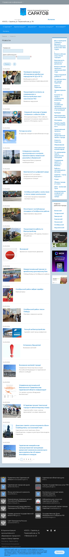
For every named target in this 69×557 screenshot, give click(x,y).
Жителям (51, 19)
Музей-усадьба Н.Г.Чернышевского (59, 124)
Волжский (58, 211)
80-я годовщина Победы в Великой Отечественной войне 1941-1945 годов (60, 45)
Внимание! (24, 249)
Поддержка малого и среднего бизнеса (58, 162)
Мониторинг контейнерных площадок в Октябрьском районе (36, 210)
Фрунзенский (59, 227)
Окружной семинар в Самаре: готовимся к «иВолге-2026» (35, 113)
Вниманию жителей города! (30, 365)
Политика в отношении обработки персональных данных (11, 546)
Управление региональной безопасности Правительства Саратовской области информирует (32, 387)
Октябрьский (59, 225)
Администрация (19, 27)
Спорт (56, 179)
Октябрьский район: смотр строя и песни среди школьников (36, 193)
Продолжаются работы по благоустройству (33, 230)
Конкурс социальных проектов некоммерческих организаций (60, 106)
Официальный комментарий (59, 148)
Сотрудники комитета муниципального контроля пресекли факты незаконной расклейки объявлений (33, 154)
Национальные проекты (59, 130)
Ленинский (58, 222)
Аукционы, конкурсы (45, 27)
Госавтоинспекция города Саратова (60, 81)
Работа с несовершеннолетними (59, 170)
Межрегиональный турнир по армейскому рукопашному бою (35, 270)
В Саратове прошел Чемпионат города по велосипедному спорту (36, 406)
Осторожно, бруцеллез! (32, 345)
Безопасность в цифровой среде (36, 172)
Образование (59, 145)
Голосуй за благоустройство (34, 329)
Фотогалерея (60, 27)
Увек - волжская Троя (60, 187)
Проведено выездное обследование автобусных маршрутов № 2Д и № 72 (34, 74)
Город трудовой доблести (60, 75)
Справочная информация (12, 2)
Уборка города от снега (59, 183)
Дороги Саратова (57, 86)
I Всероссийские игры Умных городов (60, 54)
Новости (13, 36)
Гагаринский (59, 213)
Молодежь (58, 120)
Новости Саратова (57, 141)
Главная (4, 36)
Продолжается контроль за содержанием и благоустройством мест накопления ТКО (34, 95)
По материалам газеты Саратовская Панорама (59, 154)
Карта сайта (13, 541)
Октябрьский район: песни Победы (34, 311)
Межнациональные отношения (60, 116)
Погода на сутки (25, 131)
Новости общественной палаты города (59, 135)
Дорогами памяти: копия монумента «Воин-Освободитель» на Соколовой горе (32, 427)
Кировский (58, 219)
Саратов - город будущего (60, 175)
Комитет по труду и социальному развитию (59, 97)
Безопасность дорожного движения (59, 62)
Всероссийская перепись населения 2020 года (60, 69)
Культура (57, 113)
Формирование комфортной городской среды (60, 193)
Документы (31, 27)
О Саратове (6, 27)
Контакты (6, 31)
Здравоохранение (60, 91)
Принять (59, 552)
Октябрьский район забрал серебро (29, 289)
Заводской (58, 216)
